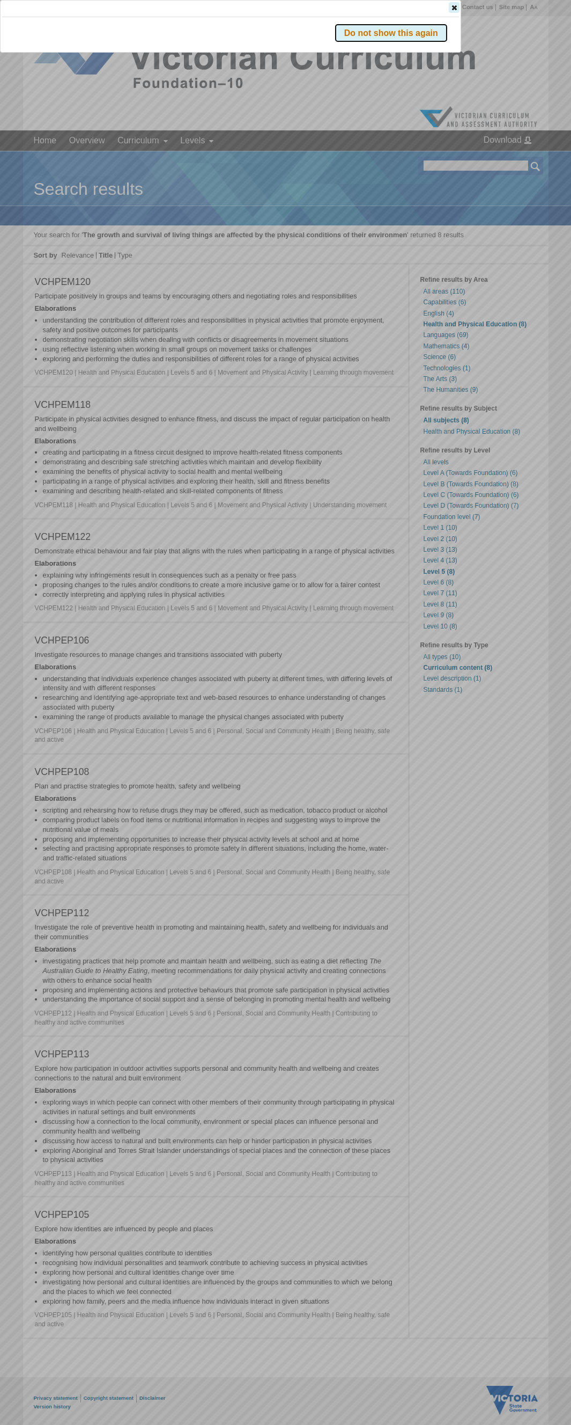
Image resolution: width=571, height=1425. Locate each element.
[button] (516, 160)
